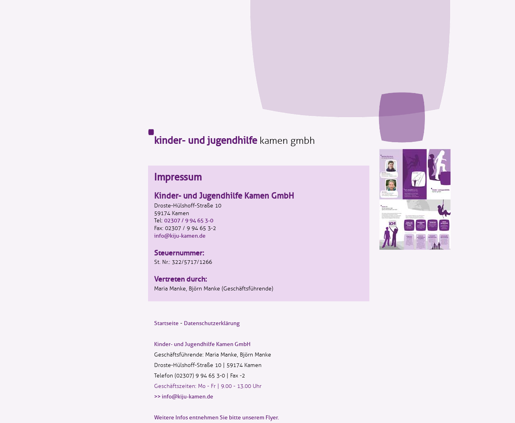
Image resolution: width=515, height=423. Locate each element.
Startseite (166, 323)
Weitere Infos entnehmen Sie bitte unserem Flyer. (216, 417)
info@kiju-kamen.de (180, 235)
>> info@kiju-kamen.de (183, 396)
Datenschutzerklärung (212, 323)
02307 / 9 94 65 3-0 (188, 220)
